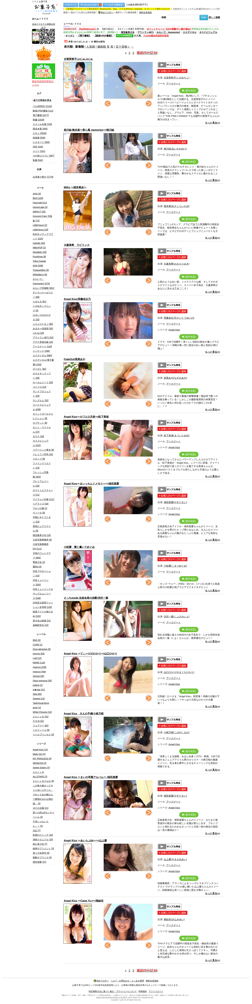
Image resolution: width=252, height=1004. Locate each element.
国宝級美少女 (128, 32)
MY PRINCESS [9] (42, 758)
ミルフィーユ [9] (41, 730)
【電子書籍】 (84, 35)
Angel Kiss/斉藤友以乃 (77, 299)
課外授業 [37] (39, 862)
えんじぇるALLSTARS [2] (40, 774)
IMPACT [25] (39, 211)
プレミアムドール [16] (41, 483)
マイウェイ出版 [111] (43, 499)
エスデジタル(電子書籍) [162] (43, 362)
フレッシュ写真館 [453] (41, 474)
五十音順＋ (123, 46)
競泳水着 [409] (40, 128)
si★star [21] (39, 689)
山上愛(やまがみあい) (175, 859)
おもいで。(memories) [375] (41, 281)
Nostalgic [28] (39, 252)
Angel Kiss (174, 329)
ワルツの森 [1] (40, 508)
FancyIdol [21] (40, 202)
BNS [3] (36, 640)
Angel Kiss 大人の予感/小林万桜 (84, 713)
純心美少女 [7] (40, 844)
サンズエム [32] (40, 400)
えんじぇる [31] (40, 716)
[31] (38, 721)
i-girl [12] (37, 658)
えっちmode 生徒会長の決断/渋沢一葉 (86, 598)
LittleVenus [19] (40, 229)
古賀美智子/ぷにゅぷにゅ (78, 59)
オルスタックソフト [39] (42, 375)
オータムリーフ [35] (43, 382)
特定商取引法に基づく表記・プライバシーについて (113, 991)
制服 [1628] (38, 119)
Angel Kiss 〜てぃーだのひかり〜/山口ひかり (90, 653)
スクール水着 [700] (42, 124)
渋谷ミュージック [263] (41, 582)
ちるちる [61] (39, 301)
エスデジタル (189, 32)
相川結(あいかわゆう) (175, 148)
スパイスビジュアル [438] (42, 407)
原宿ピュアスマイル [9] (42, 528)
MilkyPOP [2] (39, 247)
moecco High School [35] (39, 673)
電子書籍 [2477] (41, 115)
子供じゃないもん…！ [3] (41, 823)
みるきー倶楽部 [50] (43, 328)
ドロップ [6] (39, 459)
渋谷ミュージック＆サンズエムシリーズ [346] (43, 593)
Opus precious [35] (42, 680)
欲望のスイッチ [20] (43, 835)
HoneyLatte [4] (40, 207)
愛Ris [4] (37, 566)
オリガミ (70, 35)
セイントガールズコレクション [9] (43, 416)
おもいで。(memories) (168, 32)
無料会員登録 (145, 12)
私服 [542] (38, 160)
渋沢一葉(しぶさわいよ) (176, 616)
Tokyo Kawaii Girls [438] (39, 263)
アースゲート (173, 83)
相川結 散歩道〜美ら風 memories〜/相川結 (89, 130)
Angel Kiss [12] (40, 749)
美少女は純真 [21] (42, 620)
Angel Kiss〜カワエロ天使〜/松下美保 (86, 416)
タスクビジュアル (208, 32)
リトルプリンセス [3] (43, 734)
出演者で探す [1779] (43, 177)
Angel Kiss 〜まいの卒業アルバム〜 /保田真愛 (91, 777)
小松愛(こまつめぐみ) (175, 565)
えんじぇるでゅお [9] (43, 781)
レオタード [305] (41, 142)
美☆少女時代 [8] (41, 853)
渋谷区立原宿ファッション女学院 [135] (43, 604)
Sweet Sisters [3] (41, 767)
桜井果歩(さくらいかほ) (176, 206)
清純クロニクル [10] (43, 839)
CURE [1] (37, 644)
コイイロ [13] (39, 387)
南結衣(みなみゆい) (174, 919)
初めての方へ (105, 12)
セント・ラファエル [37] (42, 429)
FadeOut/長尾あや (74, 359)
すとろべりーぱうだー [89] (43, 294)
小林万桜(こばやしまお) (176, 732)
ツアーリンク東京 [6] (43, 450)
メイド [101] (39, 151)
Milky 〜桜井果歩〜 (75, 187)
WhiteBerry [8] (40, 274)
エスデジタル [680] (42, 355)
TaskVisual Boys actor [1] (41, 705)
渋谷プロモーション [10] (42, 573)
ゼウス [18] (38, 436)
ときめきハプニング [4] (42, 308)
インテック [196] (41, 351)
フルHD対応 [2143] (42, 106)
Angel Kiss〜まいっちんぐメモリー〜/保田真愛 (91, 483)
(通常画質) (189, 90)
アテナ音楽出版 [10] (43, 342)
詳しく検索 (214, 17)
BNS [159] (38, 198)
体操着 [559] (39, 137)
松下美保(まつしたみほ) (176, 435)
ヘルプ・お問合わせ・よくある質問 (127, 981)
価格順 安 (103, 46)
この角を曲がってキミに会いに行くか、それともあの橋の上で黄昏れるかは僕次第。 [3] (43, 794)
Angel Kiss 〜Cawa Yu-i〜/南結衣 (84, 900)
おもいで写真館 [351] (43, 288)
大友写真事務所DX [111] (41, 546)
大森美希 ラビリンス (77, 245)
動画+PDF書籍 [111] (43, 110)
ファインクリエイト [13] (42, 465)
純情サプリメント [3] (43, 848)
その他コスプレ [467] (43, 155)
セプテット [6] (40, 423)
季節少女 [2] (39, 562)
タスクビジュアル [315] (41, 443)
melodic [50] (39, 243)
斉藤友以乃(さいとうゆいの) (179, 317)
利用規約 (143, 991)
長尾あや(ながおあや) (175, 377)
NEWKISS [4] (39, 763)
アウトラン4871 (145, 32)
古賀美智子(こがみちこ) (176, 77)
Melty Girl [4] (39, 754)
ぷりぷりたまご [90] (43, 324)
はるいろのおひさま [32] (42, 317)
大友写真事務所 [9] (42, 539)
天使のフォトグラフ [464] (42, 555)
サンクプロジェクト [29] (42, 393)
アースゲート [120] (42, 346)
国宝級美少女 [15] (42, 535)
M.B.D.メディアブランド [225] (43, 236)
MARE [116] (39, 662)
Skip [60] (37, 694)
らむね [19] (38, 333)
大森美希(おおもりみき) (176, 263)
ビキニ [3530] (39, 133)
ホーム (35, 18)
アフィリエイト (156, 991)
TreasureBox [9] (41, 270)
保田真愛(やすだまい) (175, 502)
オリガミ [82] (39, 369)
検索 (164, 17)
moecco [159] (39, 667)
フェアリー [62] (40, 725)
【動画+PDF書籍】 (103, 35)
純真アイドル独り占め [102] (43, 613)
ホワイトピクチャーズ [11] (43, 492)
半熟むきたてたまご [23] (42, 519)
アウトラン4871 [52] (43, 337)
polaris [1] (38, 685)
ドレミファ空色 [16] (43, 454)
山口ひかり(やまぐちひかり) (179, 672)
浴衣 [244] (38, 146)
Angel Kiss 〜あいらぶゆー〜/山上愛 (85, 840)
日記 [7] (36, 830)
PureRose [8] (39, 256)
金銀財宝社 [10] (40, 625)
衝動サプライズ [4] (42, 857)
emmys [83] (38, 653)
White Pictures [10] (42, 712)
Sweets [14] (39, 698)
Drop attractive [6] (42, 649)
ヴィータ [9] (39, 512)
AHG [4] (37, 193)
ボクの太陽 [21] (40, 808)
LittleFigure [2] (40, 225)
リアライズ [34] (40, 503)
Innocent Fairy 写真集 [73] (42, 218)
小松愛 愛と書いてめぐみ (79, 547)
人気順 (90, 46)
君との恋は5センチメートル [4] (43, 814)
